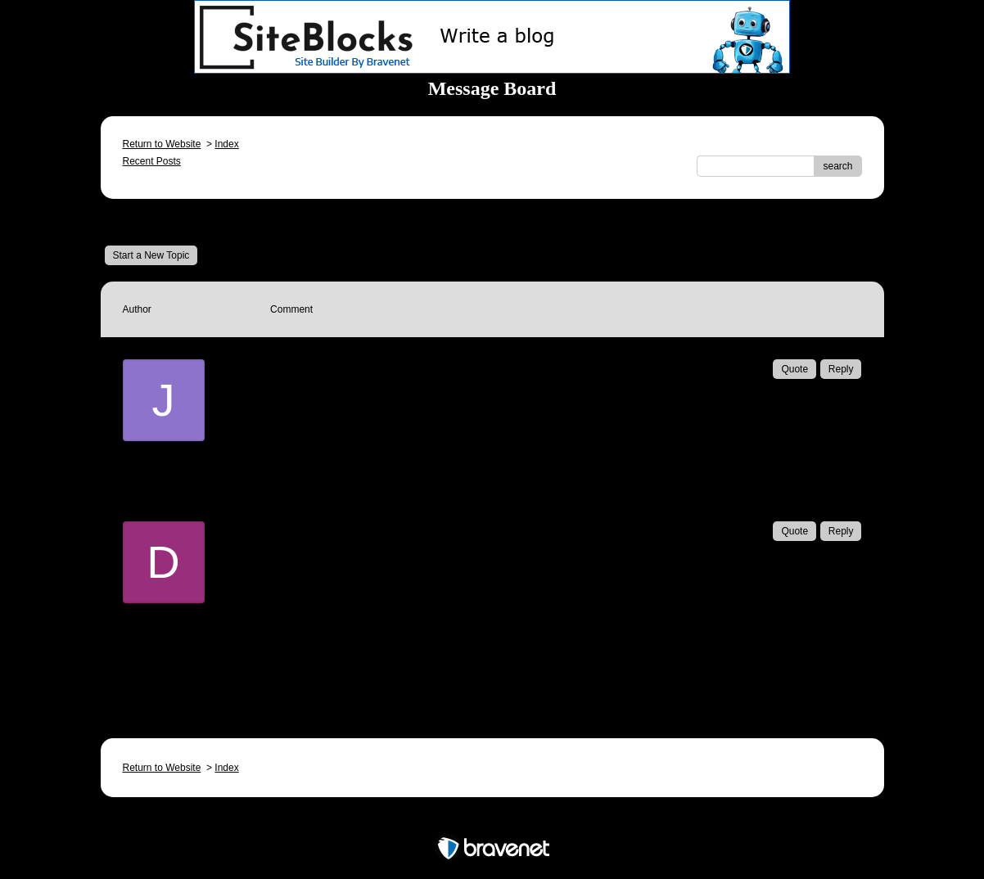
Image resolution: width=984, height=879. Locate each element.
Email (307, 422)
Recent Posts (152, 161)
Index (226, 144)
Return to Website (162, 144)
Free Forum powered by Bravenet (492, 820)
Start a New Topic (151, 255)
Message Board (158, 221)
